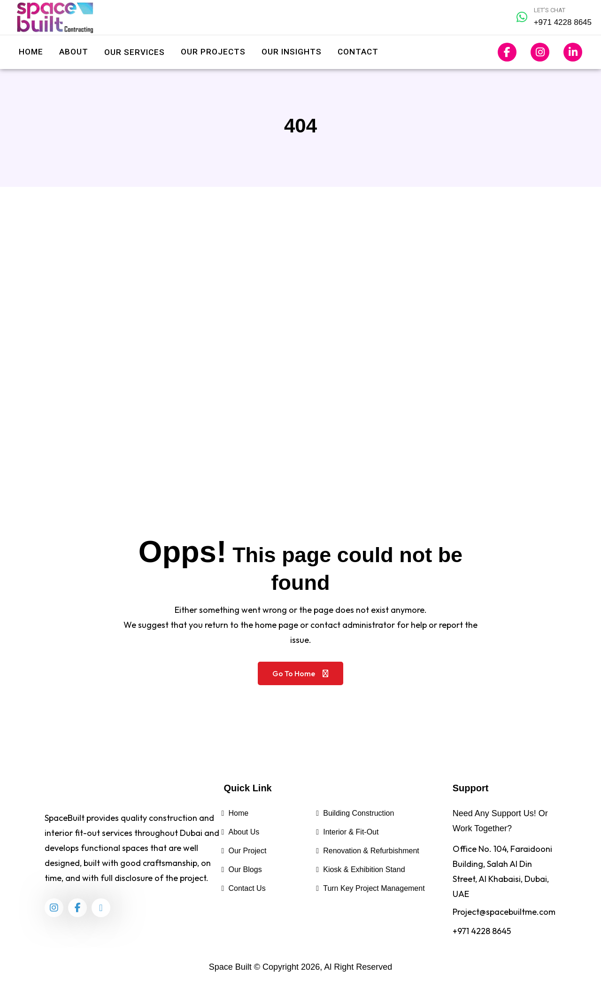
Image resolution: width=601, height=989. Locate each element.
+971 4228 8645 (482, 931)
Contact (358, 51)
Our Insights (292, 51)
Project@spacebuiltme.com (504, 911)
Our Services (134, 52)
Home (31, 51)
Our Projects (213, 51)
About (73, 51)
